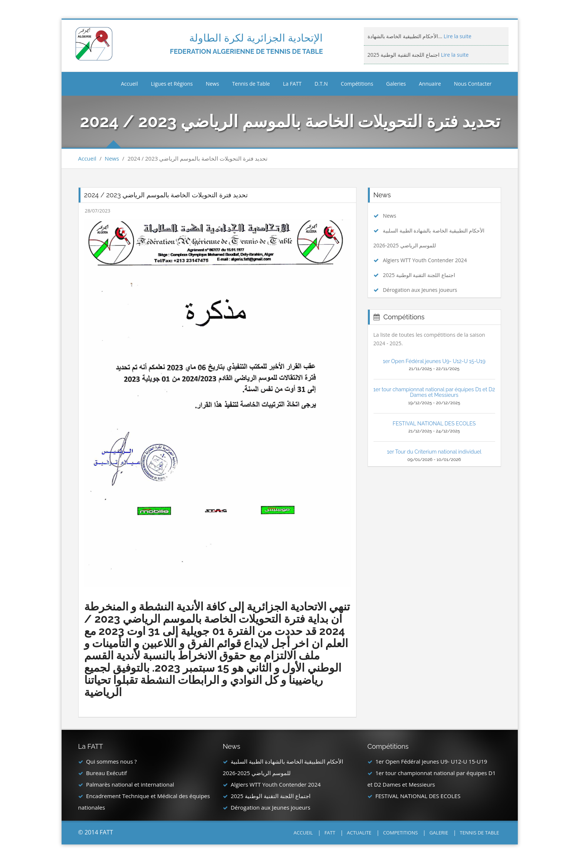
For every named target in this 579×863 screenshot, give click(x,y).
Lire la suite (456, 36)
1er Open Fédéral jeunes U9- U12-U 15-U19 (434, 361)
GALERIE (439, 832)
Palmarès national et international (130, 784)
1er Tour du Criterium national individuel (434, 452)
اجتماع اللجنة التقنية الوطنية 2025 (419, 275)
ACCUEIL (303, 832)
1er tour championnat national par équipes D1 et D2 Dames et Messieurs (434, 392)
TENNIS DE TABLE (479, 832)
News (112, 158)
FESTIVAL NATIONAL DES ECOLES (434, 423)
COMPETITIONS (400, 832)
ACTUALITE (359, 832)
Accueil (129, 83)
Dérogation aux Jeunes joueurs (420, 289)
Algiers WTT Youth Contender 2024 (425, 260)
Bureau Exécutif (106, 773)
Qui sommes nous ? (111, 761)
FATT (330, 832)
